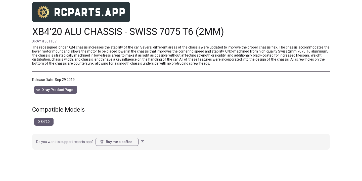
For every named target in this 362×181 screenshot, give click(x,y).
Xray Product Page (54, 89)
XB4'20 (44, 122)
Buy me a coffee (116, 141)
